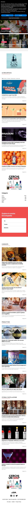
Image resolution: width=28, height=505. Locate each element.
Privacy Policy (18, 501)
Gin (4, 220)
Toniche (5, 224)
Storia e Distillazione (9, 397)
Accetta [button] (20, 15)
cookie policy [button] (11, 7)
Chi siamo (9, 501)
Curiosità (5, 244)
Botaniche (6, 227)
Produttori (6, 322)
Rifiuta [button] (7, 15)
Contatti (13, 501)
